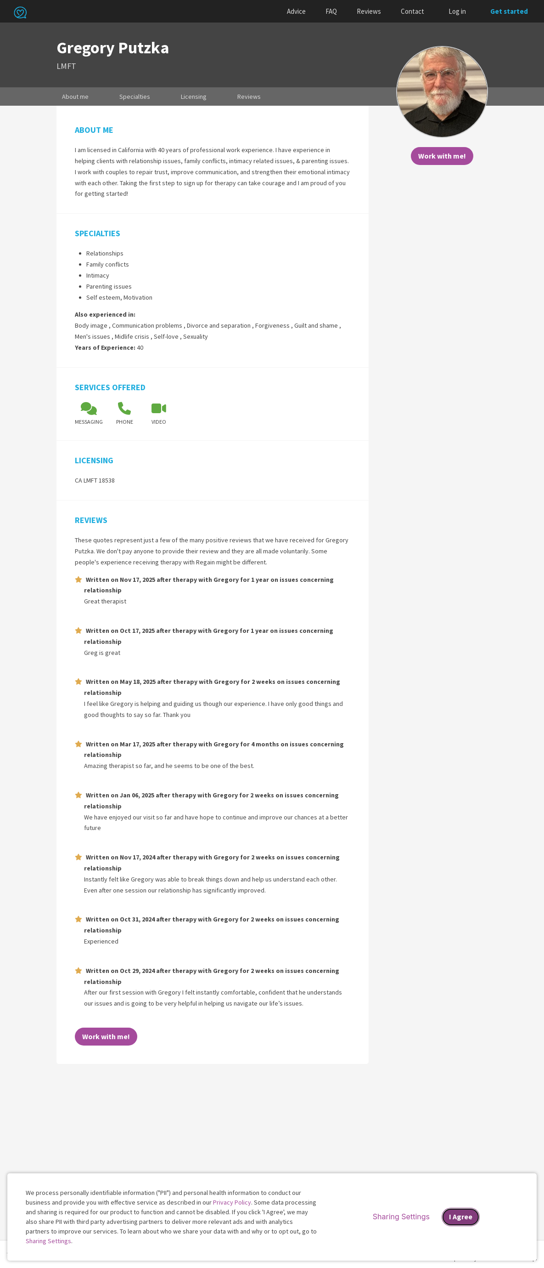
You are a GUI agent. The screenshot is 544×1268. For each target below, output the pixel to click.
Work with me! (442, 155)
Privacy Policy (232, 1202)
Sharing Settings (48, 1241)
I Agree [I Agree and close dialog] (460, 1216)
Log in (457, 11)
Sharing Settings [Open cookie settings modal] (401, 1216)
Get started (509, 11)
